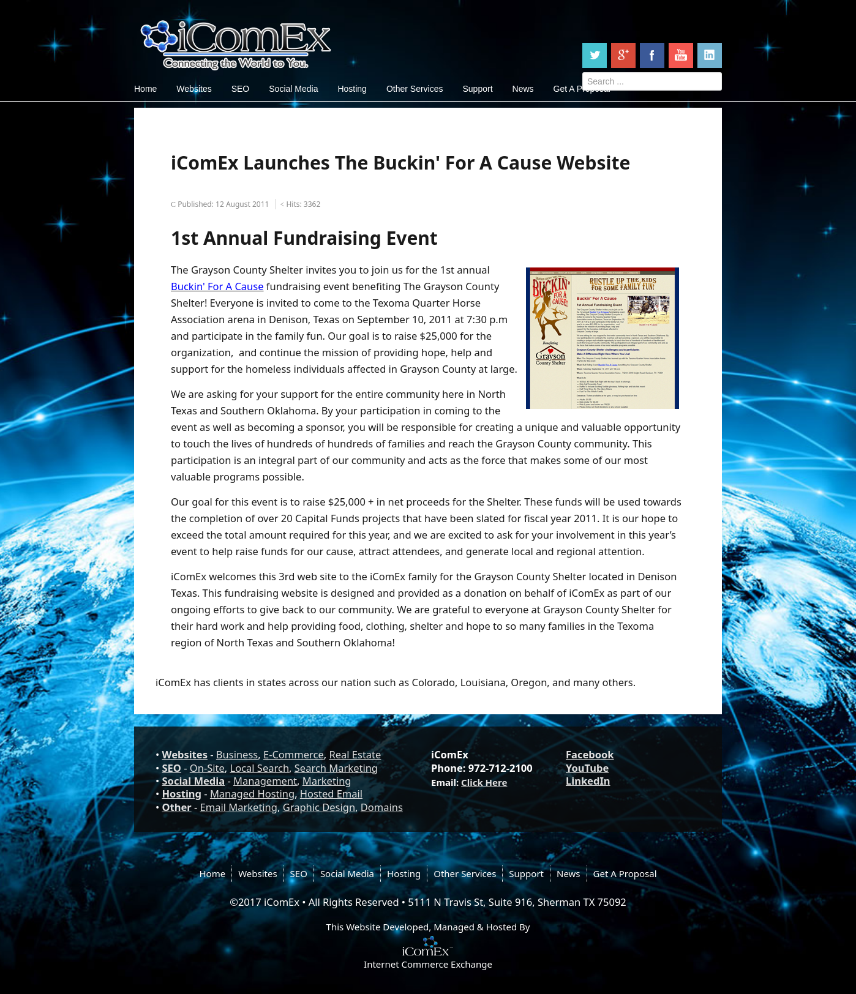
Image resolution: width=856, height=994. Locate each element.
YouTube (587, 768)
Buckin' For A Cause (217, 286)
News (523, 89)
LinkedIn (588, 781)
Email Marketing (238, 807)
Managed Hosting (252, 794)
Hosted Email (331, 794)
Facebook (590, 754)
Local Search (260, 768)
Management (265, 781)
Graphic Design (319, 807)
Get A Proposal (625, 873)
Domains (382, 807)
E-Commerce (293, 754)
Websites (193, 89)
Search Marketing (336, 768)
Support (477, 89)
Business (237, 754)
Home (145, 89)
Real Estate (355, 754)
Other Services (414, 89)
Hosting (351, 89)
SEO (240, 89)
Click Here (484, 782)
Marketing (326, 781)
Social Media (293, 89)
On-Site (207, 768)
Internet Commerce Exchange (428, 964)
